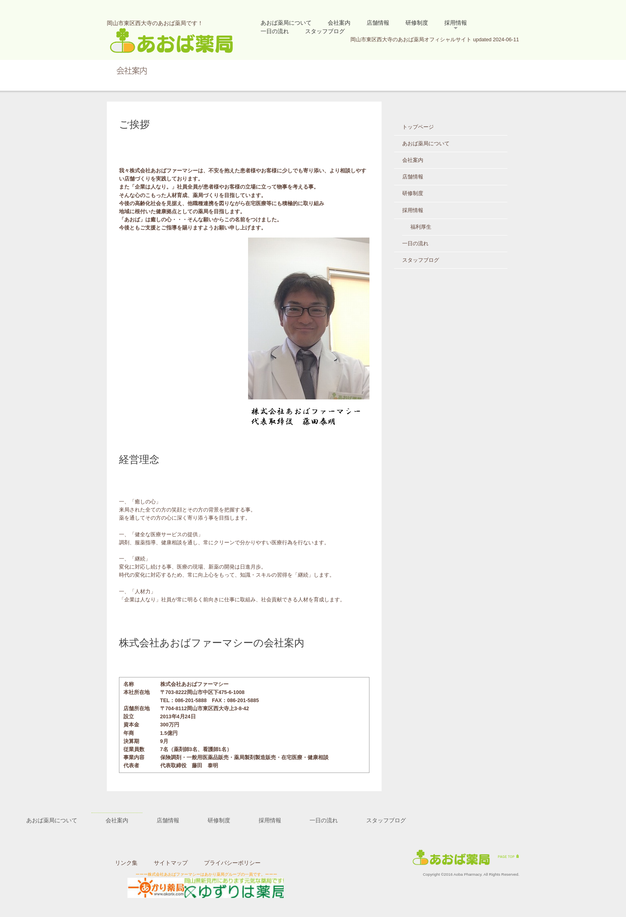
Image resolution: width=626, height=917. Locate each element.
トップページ (418, 127)
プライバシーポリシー (232, 863)
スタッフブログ (325, 31)
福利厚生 (420, 227)
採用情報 (455, 22)
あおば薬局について (286, 22)
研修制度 (416, 22)
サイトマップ (171, 863)
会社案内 (339, 22)
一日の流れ (275, 31)
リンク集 (126, 863)
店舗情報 (378, 22)
